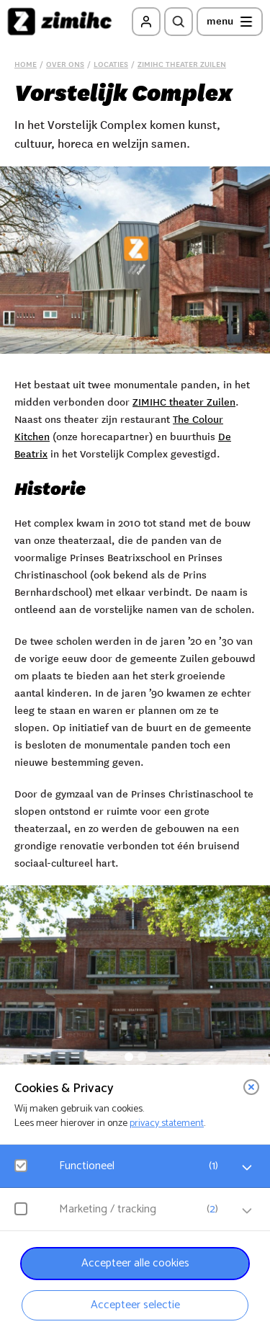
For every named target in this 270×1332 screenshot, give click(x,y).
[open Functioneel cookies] (247, 1168)
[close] (251, 1087)
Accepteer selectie (135, 1305)
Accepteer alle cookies (135, 1263)
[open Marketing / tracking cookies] (247, 1211)
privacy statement (167, 1123)
